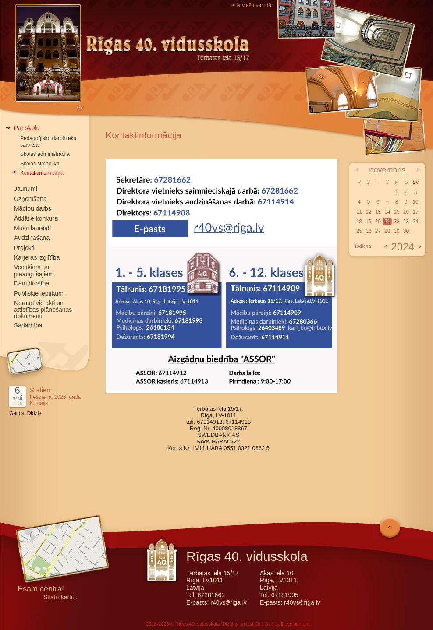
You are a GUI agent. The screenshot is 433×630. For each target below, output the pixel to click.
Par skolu (26, 127)
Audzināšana (32, 237)
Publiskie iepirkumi (39, 293)
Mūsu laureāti (32, 228)
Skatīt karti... (60, 597)
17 (415, 212)
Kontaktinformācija (42, 173)
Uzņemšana (30, 198)
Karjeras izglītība (37, 257)
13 (378, 212)
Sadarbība (28, 325)
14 (387, 212)
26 (368, 231)
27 (378, 231)
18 (359, 221)
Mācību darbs (32, 208)
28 (387, 231)
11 (359, 212)
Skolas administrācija (45, 154)
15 (396, 212)
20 (378, 221)
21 (387, 221)
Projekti (24, 247)
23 (406, 221)
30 (406, 231)
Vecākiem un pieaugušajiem (33, 270)
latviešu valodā (254, 5)
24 (415, 221)
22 (396, 221)
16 (406, 212)
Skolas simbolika (39, 164)
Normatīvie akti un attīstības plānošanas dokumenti (43, 309)
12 (368, 212)
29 (396, 231)
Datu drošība (31, 283)
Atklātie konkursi (36, 218)
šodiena (362, 246)
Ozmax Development (286, 623)
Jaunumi (25, 188)
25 (359, 231)
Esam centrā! (41, 589)
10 (415, 202)
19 (368, 221)
